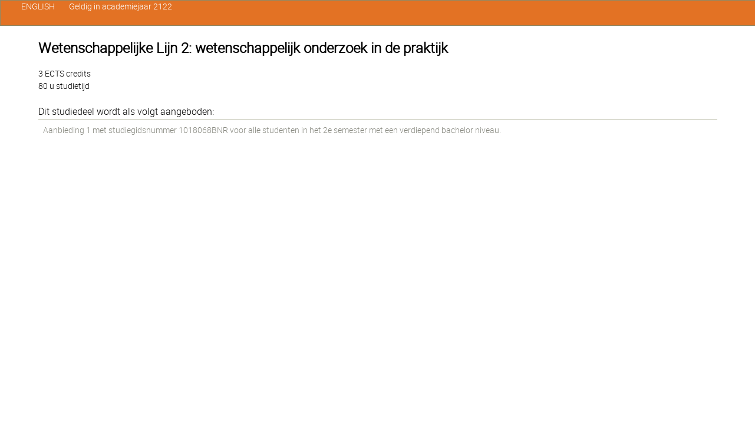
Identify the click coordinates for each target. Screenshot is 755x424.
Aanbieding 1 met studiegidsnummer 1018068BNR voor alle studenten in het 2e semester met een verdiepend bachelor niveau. (272, 130)
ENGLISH (38, 6)
